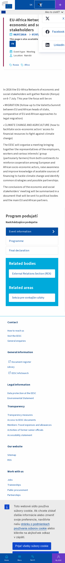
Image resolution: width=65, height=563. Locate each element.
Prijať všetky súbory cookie (31, 546)
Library (11, 367)
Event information (20, 231)
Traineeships (14, 485)
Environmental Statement (20, 398)
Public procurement (17, 490)
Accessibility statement (19, 435)
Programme (16, 241)
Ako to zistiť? (54, 12)
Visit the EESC (14, 336)
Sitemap (11, 455)
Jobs (10, 480)
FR (12, 43)
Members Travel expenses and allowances (29, 425)
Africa (27, 64)
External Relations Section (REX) (31, 274)
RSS (9, 460)
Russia (16, 64)
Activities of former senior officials (25, 430)
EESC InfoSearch (18, 373)
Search (32, 560)
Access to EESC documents (21, 420)
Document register (19, 362)
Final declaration (19, 250)
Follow (60, 5)
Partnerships (14, 495)
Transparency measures (20, 415)
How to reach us (15, 331)
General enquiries (16, 341)
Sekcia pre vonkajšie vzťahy (28, 298)
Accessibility (41, 5)
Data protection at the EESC (21, 393)
